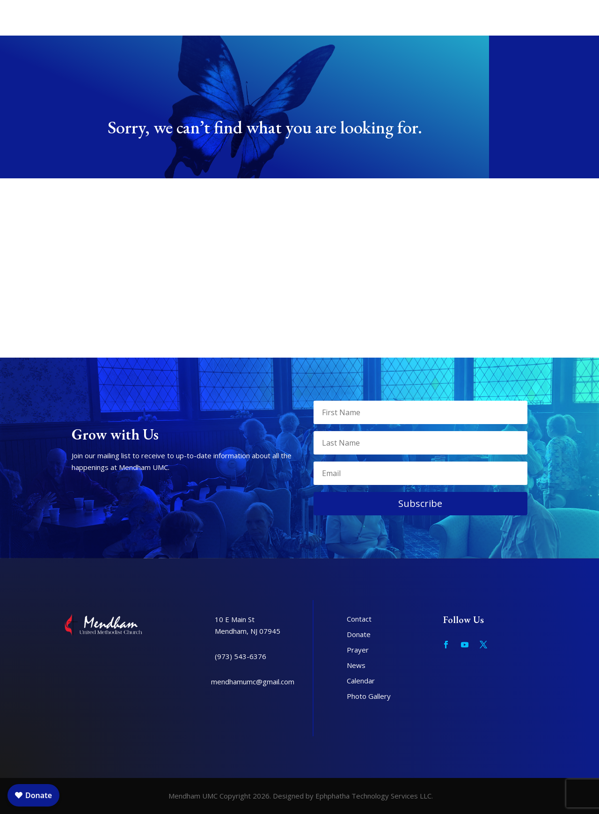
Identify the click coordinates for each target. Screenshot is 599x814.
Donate (359, 634)
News (356, 665)
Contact (359, 618)
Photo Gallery (369, 696)
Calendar (361, 680)
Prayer (358, 649)
